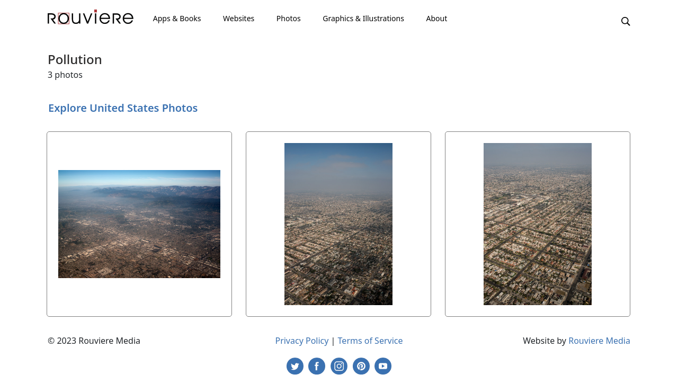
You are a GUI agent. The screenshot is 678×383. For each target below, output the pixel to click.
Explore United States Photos (123, 108)
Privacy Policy (301, 340)
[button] (625, 20)
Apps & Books (177, 18)
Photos (288, 18)
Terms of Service (370, 340)
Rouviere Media (599, 340)
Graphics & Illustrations (363, 18)
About (436, 18)
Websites (238, 18)
